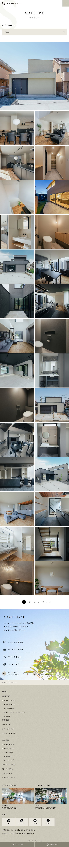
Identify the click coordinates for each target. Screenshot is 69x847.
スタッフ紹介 (8, 752)
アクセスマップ (8, 760)
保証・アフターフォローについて (14, 712)
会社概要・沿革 (9, 745)
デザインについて (9, 704)
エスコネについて (9, 701)
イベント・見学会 (8, 733)
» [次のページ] (50, 602)
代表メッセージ (9, 749)
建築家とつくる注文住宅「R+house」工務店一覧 (18, 833)
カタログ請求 (7, 773)
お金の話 (7, 716)
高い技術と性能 (9, 708)
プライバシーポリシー (9, 778)
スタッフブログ (8, 729)
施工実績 (5, 720)
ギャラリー (6, 724)
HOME (5, 682)
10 (43, 601)
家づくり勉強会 (8, 769)
